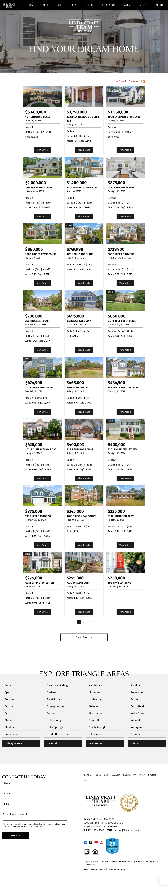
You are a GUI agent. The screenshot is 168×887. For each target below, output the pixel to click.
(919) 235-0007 (94, 838)
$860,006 (34, 257)
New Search (120, 88)
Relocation (129, 782)
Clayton (9, 734)
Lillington (95, 699)
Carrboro (10, 713)
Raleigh (135, 692)
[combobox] (54, 6)
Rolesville (137, 699)
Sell (98, 782)
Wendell (136, 727)
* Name (6, 791)
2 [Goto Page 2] (84, 629)
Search (98, 5)
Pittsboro (94, 741)
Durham (52, 699)
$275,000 (33, 585)
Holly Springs (55, 734)
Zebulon (136, 741)
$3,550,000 (118, 119)
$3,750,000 (77, 119)
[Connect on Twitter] (90, 849)
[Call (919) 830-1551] (139, 5)
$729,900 (116, 257)
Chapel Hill (11, 727)
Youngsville (138, 734)
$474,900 (33, 390)
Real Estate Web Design (95, 877)
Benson (9, 706)
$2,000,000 (35, 190)
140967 (114, 834)
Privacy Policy (152, 869)
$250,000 (116, 585)
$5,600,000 (35, 119)
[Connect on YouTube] (96, 849)
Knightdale (95, 692)
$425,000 (33, 452)
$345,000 (75, 518)
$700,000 (33, 323)
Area (142, 782)
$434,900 (116, 390)
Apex (8, 699)
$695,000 (75, 323)
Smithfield (137, 713)
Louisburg (95, 706)
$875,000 (116, 190)
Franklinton (54, 706)
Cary (7, 720)
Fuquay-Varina (55, 713)
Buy (106, 782)
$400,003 (75, 452)
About (87, 788)
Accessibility (89, 872)
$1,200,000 (77, 190)
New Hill (94, 727)
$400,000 (116, 452)
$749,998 (75, 257)
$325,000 (116, 518)
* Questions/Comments (15, 821)
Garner (51, 720)
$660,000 (116, 323)
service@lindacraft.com (123, 838)
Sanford (135, 706)
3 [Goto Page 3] (89, 629)
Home (31, 15)
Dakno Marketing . (119, 877)
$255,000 (75, 585)
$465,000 (75, 390)
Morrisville (95, 720)
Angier (9, 692)
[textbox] (56, 5)
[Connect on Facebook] (85, 849)
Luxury (115, 782)
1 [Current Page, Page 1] (79, 629)
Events (152, 782)
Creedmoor (11, 741)
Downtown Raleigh (58, 692)
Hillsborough (54, 727)
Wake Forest (138, 720)
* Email (6, 811)
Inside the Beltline (58, 741)
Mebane (93, 713)
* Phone (6, 801)
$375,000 (33, 518)
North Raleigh (97, 734)
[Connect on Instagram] (101, 849)
